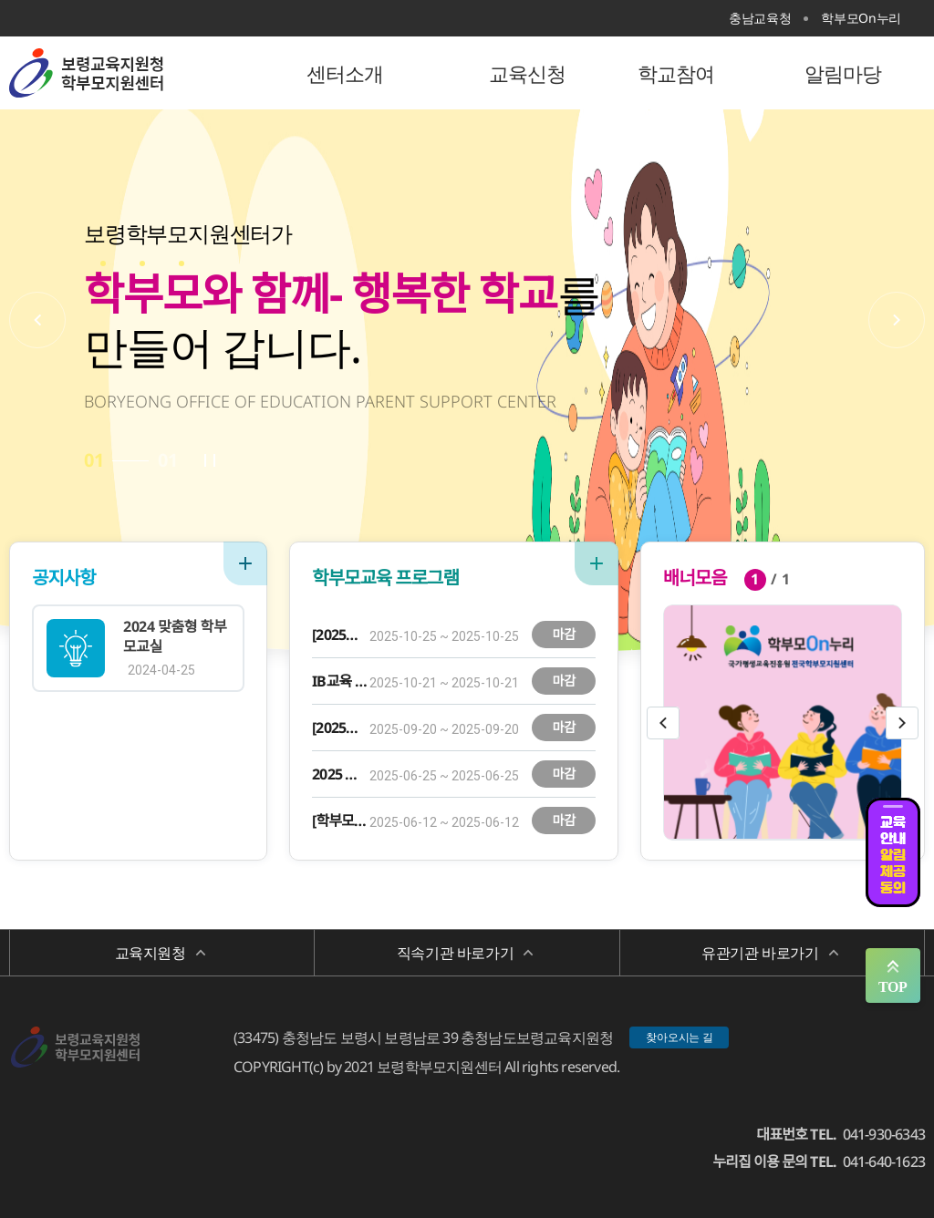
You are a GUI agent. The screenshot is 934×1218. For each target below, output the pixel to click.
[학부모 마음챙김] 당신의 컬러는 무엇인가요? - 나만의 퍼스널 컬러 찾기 (340, 820)
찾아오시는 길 (679, 1037)
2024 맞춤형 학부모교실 (174, 636)
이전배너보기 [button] (37, 320)
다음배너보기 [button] (896, 320)
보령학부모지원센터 (127, 73)
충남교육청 (760, 17)
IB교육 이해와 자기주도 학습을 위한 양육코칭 (340, 681)
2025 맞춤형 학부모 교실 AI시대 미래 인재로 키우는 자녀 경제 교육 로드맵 (340, 774)
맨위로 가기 (893, 975)
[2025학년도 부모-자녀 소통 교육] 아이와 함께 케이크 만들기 (340, 727)
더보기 (245, 563)
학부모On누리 (861, 17)
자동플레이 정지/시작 (210, 460)
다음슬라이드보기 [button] (902, 723)
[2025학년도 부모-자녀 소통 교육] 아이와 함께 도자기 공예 (340, 634)
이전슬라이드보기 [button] (663, 723)
